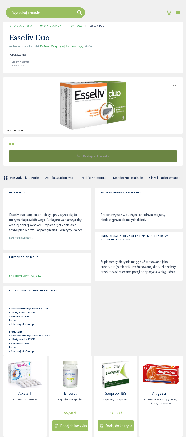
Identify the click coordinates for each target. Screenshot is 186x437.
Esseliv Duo (97, 26)
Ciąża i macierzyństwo (164, 178)
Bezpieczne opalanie (128, 178)
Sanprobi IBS (115, 393)
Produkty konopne (93, 178)
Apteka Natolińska (21, 26)
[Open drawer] (178, 13)
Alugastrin (160, 393)
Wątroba (76, 26)
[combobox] (89, 12)
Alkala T (25, 393)
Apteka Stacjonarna (59, 178)
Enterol (70, 393)
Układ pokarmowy (51, 26)
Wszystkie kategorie (22, 178)
